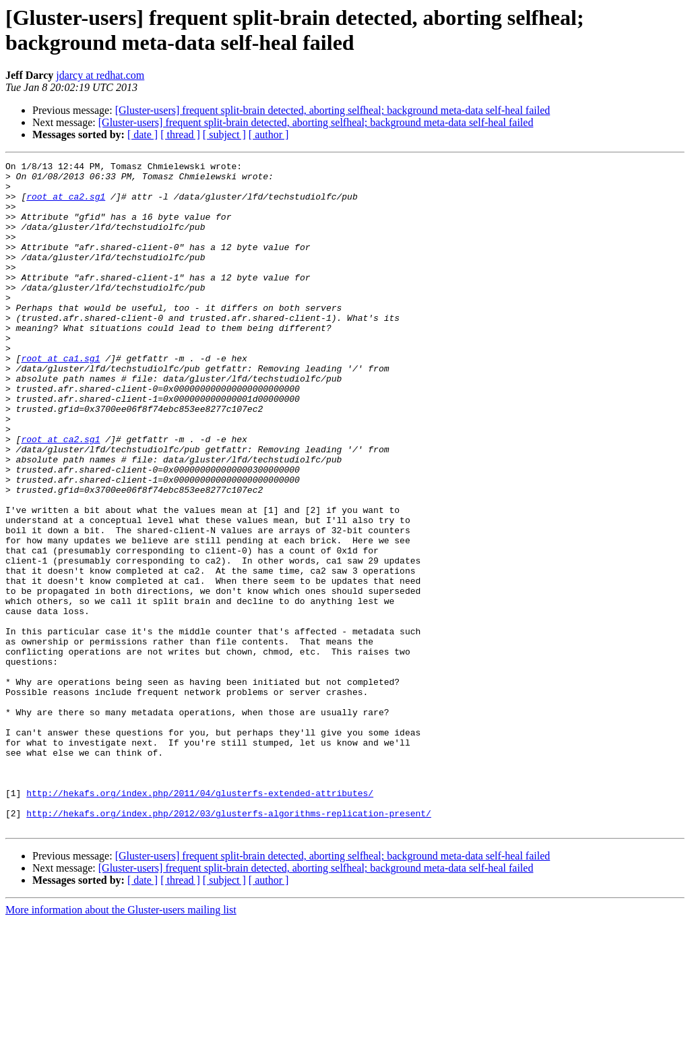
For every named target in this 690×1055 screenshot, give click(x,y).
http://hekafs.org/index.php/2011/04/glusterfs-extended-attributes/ (199, 920)
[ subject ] (224, 134)
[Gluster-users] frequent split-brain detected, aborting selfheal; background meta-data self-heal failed (333, 110)
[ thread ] (180, 134)
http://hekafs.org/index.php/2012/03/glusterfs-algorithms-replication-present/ (228, 944)
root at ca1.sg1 (60, 398)
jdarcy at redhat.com (100, 75)
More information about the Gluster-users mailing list (121, 1043)
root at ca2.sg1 (65, 204)
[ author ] (269, 134)
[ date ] (142, 134)
